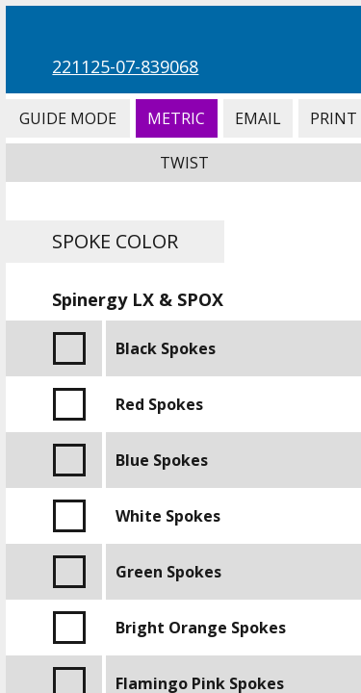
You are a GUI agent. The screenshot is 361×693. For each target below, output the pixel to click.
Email (258, 118)
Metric (177, 118)
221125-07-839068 (125, 66)
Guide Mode (67, 118)
